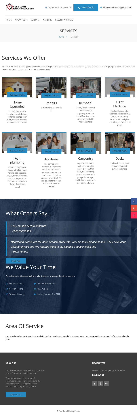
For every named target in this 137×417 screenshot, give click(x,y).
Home (9, 19)
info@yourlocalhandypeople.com (117, 7)
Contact (35, 19)
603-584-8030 (88, 7)
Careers (47, 19)
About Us (20, 19)
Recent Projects (64, 19)
